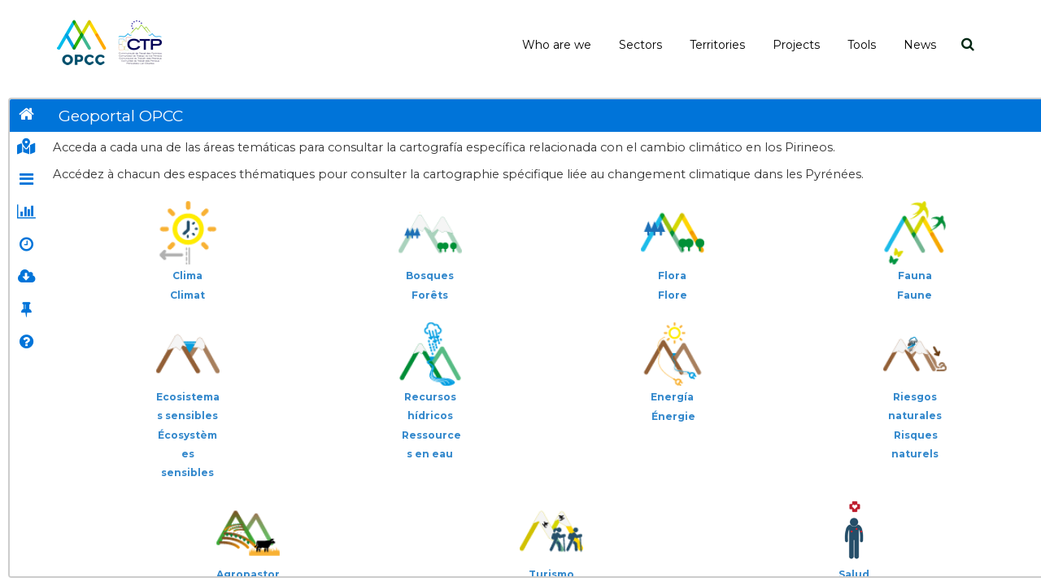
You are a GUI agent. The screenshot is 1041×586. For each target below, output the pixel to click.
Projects (796, 44)
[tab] (26, 115)
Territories (717, 44)
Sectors (640, 44)
